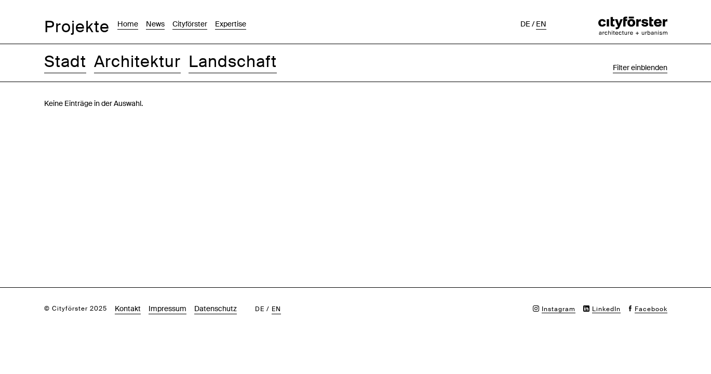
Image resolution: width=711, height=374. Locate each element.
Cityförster (189, 24)
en (541, 24)
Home (127, 24)
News (155, 24)
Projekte (77, 26)
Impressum (167, 308)
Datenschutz (215, 308)
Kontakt (128, 308)
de (525, 24)
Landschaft (233, 61)
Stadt (65, 61)
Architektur (137, 61)
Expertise (230, 24)
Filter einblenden (640, 67)
